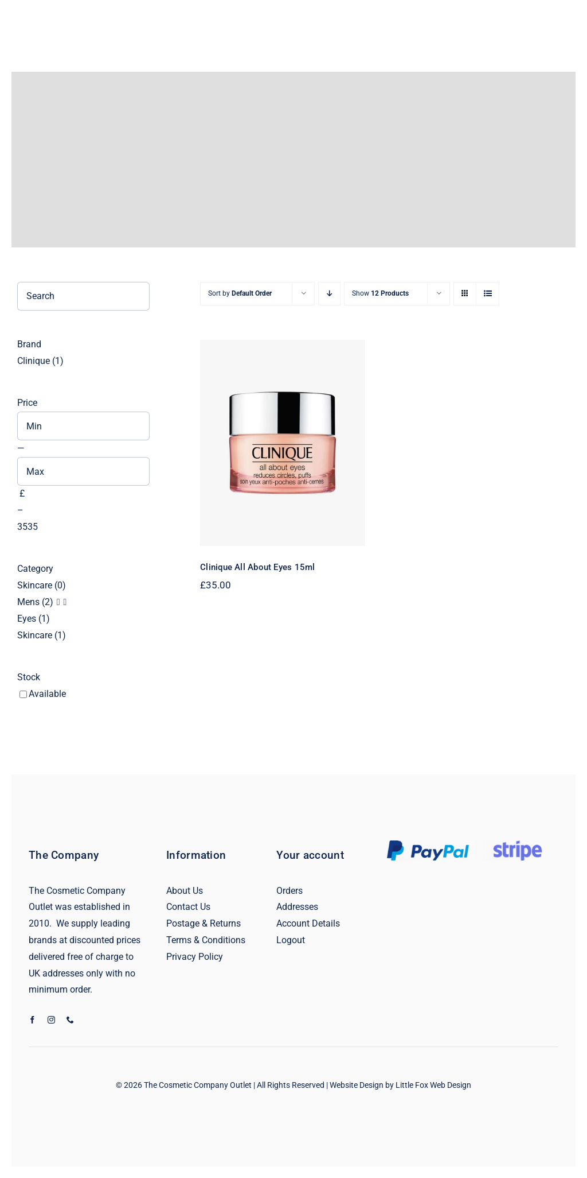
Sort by (240, 293)
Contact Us (188, 906)
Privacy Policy (194, 956)
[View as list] (487, 293)
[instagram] (51, 1020)
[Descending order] (329, 293)
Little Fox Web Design (433, 1085)
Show (380, 293)
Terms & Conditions (205, 940)
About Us (184, 890)
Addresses (297, 906)
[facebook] (32, 1020)
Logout (290, 940)
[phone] (70, 1020)
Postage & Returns (203, 923)
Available (47, 693)
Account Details (308, 923)
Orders (289, 890)
